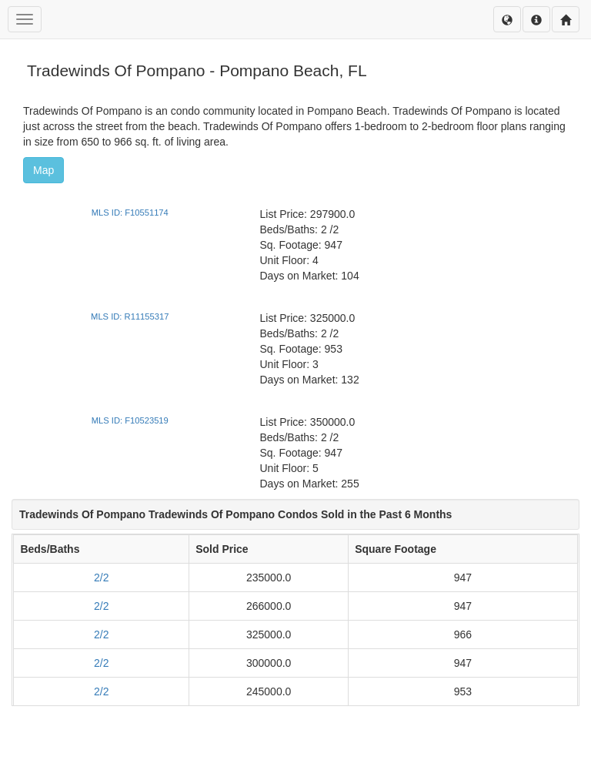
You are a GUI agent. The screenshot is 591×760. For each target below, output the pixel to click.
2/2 (101, 577)
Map (43, 170)
